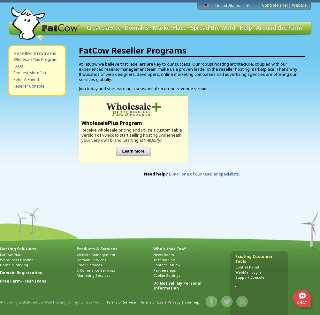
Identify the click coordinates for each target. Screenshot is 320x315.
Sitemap (192, 302)
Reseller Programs (34, 53)
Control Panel (275, 5)
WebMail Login (248, 272)
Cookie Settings (166, 275)
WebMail (300, 5)
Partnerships (164, 270)
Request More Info (30, 72)
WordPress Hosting (17, 259)
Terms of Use (152, 302)
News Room (163, 254)
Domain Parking (14, 264)
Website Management (96, 254)
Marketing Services (93, 275)
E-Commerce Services (96, 270)
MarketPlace (170, 28)
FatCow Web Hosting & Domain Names (45, 24)
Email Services (89, 264)
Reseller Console (28, 86)
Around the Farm (279, 28)
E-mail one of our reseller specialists (204, 174)
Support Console (249, 277)
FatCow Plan (10, 254)
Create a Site (104, 28)
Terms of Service (121, 302)
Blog (242, 302)
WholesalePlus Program (35, 59)
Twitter (227, 302)
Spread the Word (213, 28)
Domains (137, 28)
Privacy (174, 302)
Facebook (212, 302)
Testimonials (164, 259)
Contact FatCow (166, 264)
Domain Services (91, 259)
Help (246, 28)
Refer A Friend (26, 79)
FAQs (18, 66)
